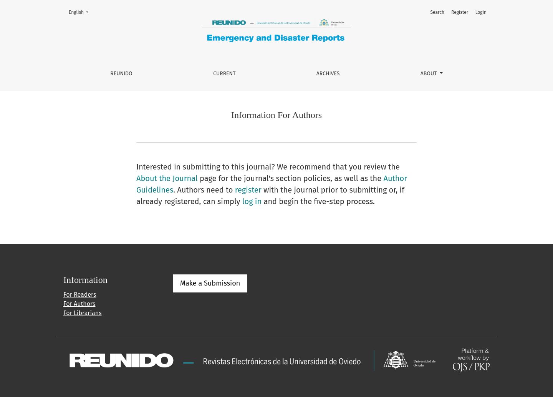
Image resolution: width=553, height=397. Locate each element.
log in (252, 201)
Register (459, 12)
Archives (328, 73)
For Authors (79, 303)
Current (224, 73)
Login (481, 12)
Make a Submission (210, 283)
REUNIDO (121, 73)
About (429, 73)
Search (437, 12)
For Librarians (82, 313)
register (248, 189)
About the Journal (167, 178)
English (80, 11)
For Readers (79, 294)
